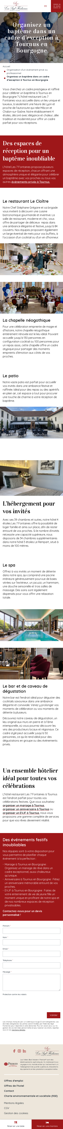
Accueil (6, 66)
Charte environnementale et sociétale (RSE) (31, 1096)
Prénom (6, 926)
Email (5, 949)
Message (6, 972)
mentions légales (18, 1030)
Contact (9, 1090)
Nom (5, 937)
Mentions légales (14, 1103)
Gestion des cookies (16, 1113)
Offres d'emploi (13, 1080)
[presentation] (28, 1003)
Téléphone (7, 960)
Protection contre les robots (14, 994)
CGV (6, 1108)
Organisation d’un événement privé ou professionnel (27, 71)
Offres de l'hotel (14, 1085)
